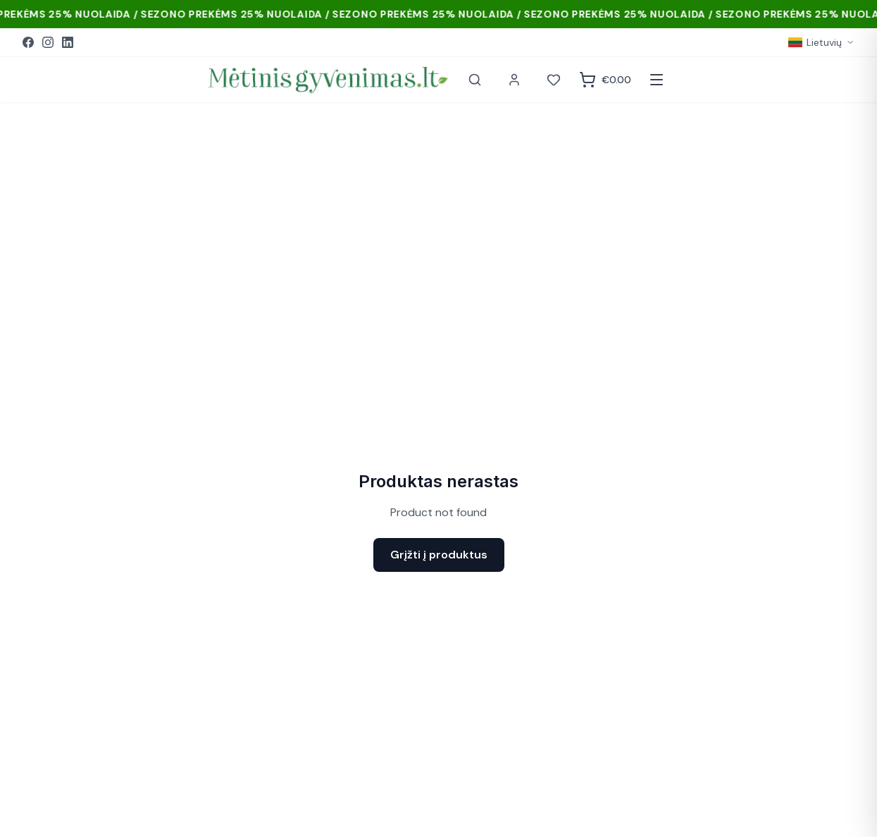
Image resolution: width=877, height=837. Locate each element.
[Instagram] (48, 42)
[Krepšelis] (605, 79)
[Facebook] (28, 42)
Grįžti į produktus (438, 554)
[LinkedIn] (67, 42)
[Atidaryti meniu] (656, 80)
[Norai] (554, 80)
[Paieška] (475, 80)
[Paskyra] (514, 80)
